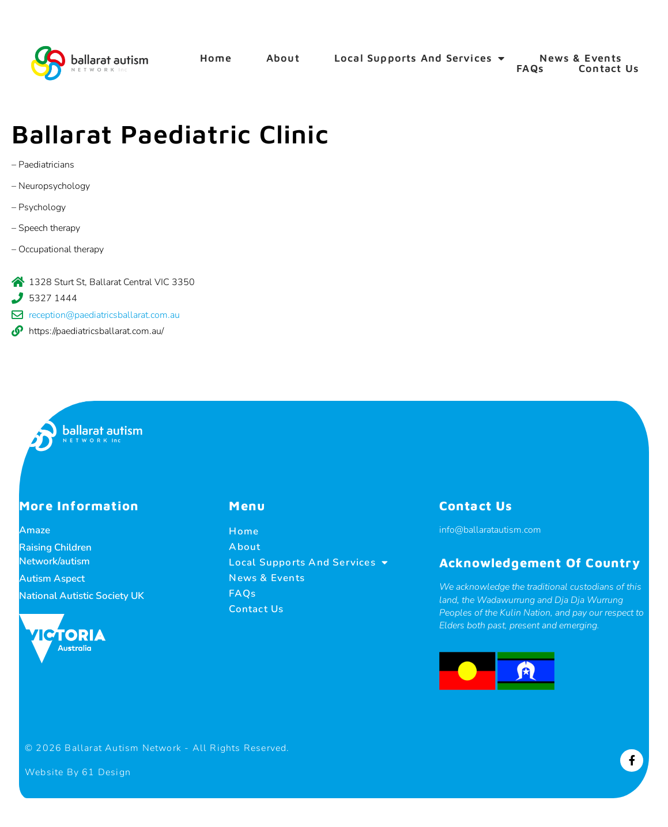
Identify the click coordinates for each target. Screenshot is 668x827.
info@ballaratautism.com (487, 529)
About (283, 58)
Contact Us (609, 68)
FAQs (530, 68)
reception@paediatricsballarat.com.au (104, 315)
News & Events (580, 58)
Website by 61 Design (88, 771)
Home (216, 58)
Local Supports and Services (419, 58)
